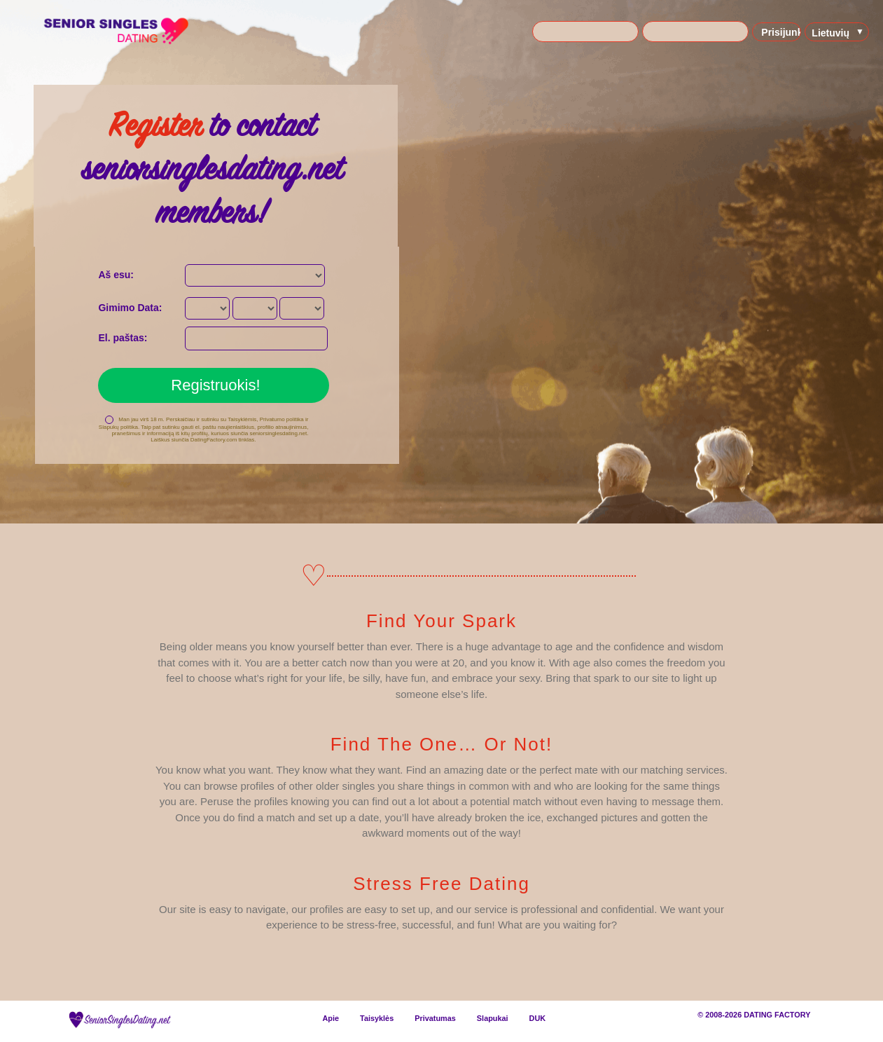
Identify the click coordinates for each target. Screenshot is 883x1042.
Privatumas (435, 1018)
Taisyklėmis (242, 419)
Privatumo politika (282, 419)
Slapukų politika (118, 427)
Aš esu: (116, 274)
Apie (330, 1018)
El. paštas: (122, 337)
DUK (537, 1018)
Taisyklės (377, 1018)
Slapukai (492, 1018)
